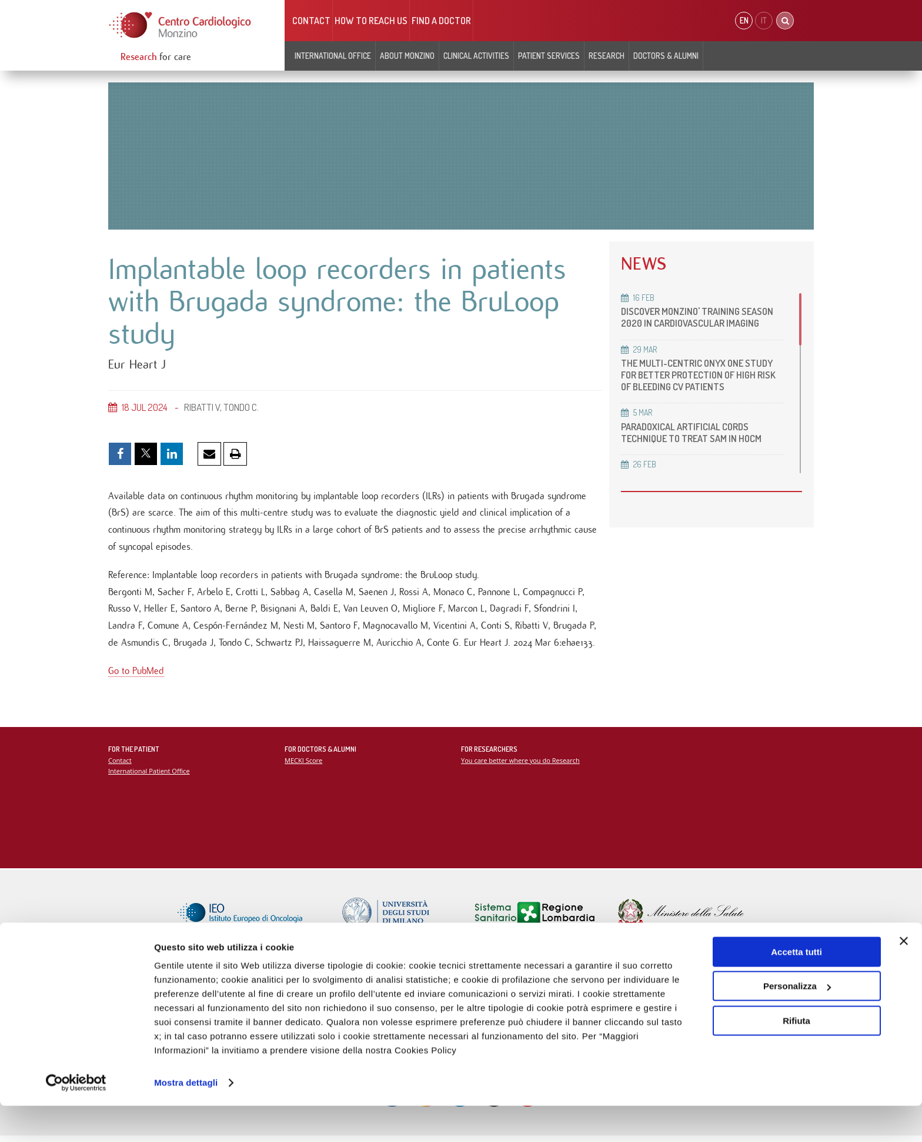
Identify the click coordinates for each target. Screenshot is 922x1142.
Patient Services (549, 56)
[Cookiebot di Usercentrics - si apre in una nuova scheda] (76, 1119)
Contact (311, 20)
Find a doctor (441, 20)
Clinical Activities (476, 56)
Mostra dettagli (186, 1119)
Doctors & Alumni (666, 56)
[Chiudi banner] (904, 977)
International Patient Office (149, 776)
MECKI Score (304, 765)
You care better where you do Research (521, 765)
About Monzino (407, 56)
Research (606, 56)
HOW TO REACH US (371, 20)
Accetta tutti (796, 988)
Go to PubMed (136, 676)
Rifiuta (796, 1057)
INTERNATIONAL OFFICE (333, 56)
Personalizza (797, 1022)
